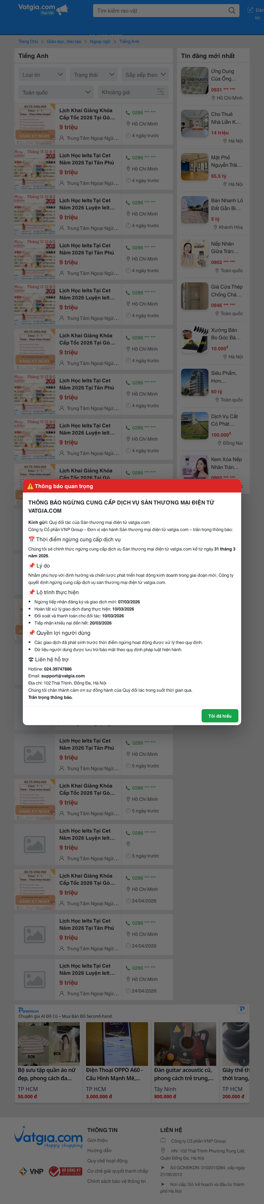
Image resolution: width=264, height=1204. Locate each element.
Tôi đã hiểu (220, 716)
